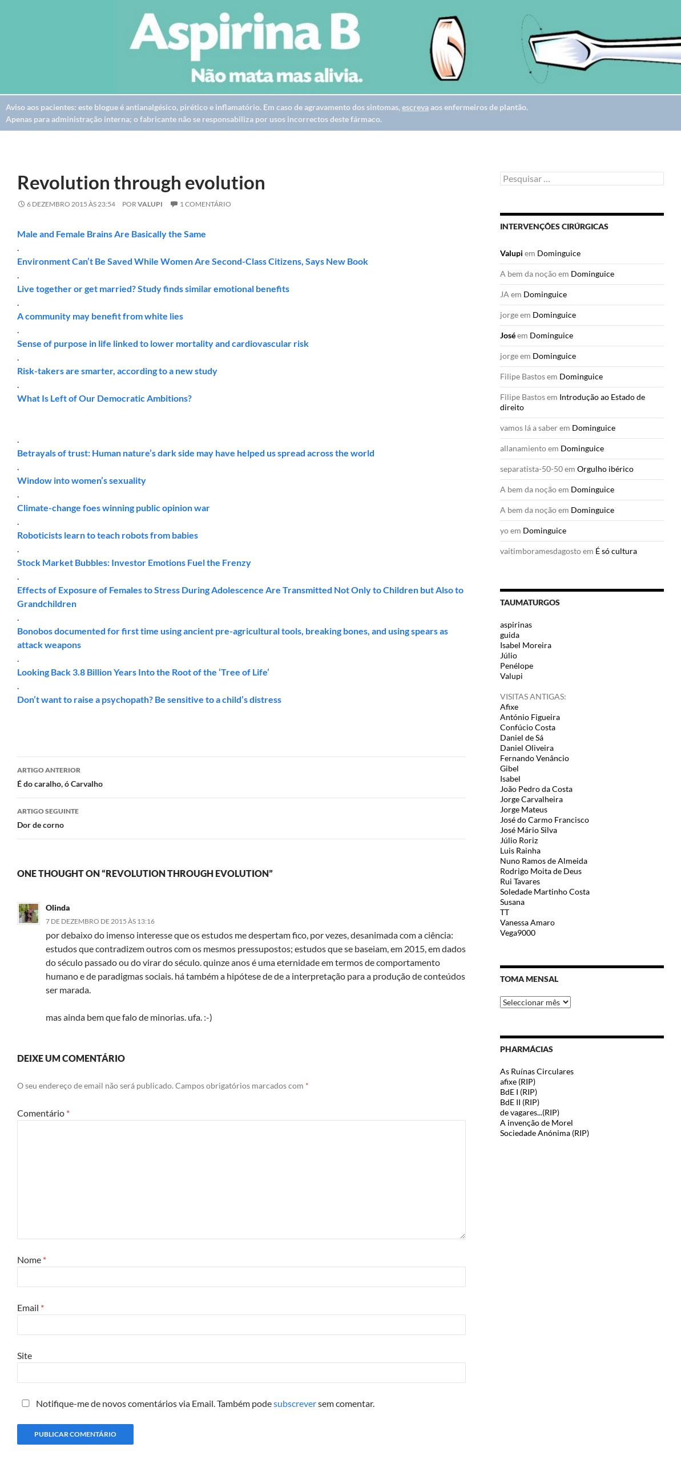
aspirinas (516, 624)
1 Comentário (205, 204)
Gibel (509, 768)
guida (509, 635)
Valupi (150, 204)
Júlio (508, 655)
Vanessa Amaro (527, 922)
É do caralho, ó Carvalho (241, 775)
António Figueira (530, 717)
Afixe (509, 706)
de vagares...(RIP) (529, 1112)
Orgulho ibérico (605, 469)
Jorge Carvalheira (531, 799)
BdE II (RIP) (519, 1102)
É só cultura (616, 551)
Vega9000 (517, 932)
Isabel (510, 778)
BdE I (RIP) (518, 1092)
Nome (31, 1259)
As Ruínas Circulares (537, 1071)
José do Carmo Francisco (544, 819)
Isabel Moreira (525, 645)
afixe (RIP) (517, 1081)
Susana (512, 902)
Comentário (43, 1112)
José (507, 335)
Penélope (516, 665)
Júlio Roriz (519, 840)
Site (24, 1355)
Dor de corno (241, 817)
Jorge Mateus (523, 809)
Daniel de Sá (521, 737)
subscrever (294, 1403)
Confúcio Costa (527, 727)
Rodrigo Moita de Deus (541, 871)
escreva (415, 107)
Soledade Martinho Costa (545, 891)
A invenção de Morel (536, 1122)
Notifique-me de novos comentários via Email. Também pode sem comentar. (195, 1403)
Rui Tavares (520, 881)
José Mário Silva (528, 830)
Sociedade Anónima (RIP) (544, 1133)
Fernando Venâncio (534, 758)
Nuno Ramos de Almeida (543, 861)
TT (504, 912)
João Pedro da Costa (536, 789)
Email (30, 1307)
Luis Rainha (520, 850)
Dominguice (559, 253)
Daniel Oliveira (527, 748)
